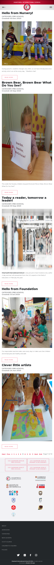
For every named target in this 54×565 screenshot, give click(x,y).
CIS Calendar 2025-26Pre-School (16, 461)
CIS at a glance (7, 541)
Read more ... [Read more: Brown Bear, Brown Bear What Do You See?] (10, 192)
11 (32, 454)
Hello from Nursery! (17, 13)
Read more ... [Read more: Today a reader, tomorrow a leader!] (10, 283)
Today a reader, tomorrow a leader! (24, 199)
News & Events (7, 537)
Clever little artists (16, 365)
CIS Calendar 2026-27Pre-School (16, 468)
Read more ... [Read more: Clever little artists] (10, 446)
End (40, 454)
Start (4, 454)
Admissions (6, 530)
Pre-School (18, 16)
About (4, 526)
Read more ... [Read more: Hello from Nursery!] (10, 77)
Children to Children (9, 545)
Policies (4, 549)
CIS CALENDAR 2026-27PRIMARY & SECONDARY (38, 468)
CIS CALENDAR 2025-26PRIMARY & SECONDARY (38, 461)
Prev (8, 454)
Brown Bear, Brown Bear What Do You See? (26, 84)
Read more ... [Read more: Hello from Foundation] (10, 359)
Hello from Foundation (20, 289)
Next (36, 454)
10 (30, 454)
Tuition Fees (6, 533)
